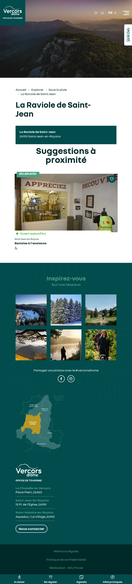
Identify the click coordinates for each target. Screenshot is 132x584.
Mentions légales (66, 551)
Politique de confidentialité (66, 559)
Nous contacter (31, 528)
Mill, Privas (75, 568)
